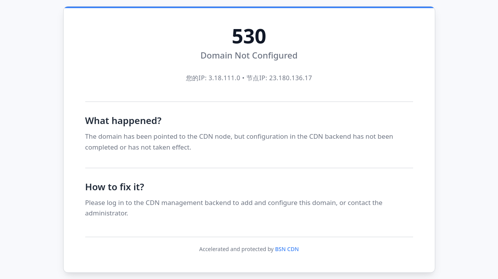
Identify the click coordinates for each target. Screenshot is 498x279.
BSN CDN (287, 249)
